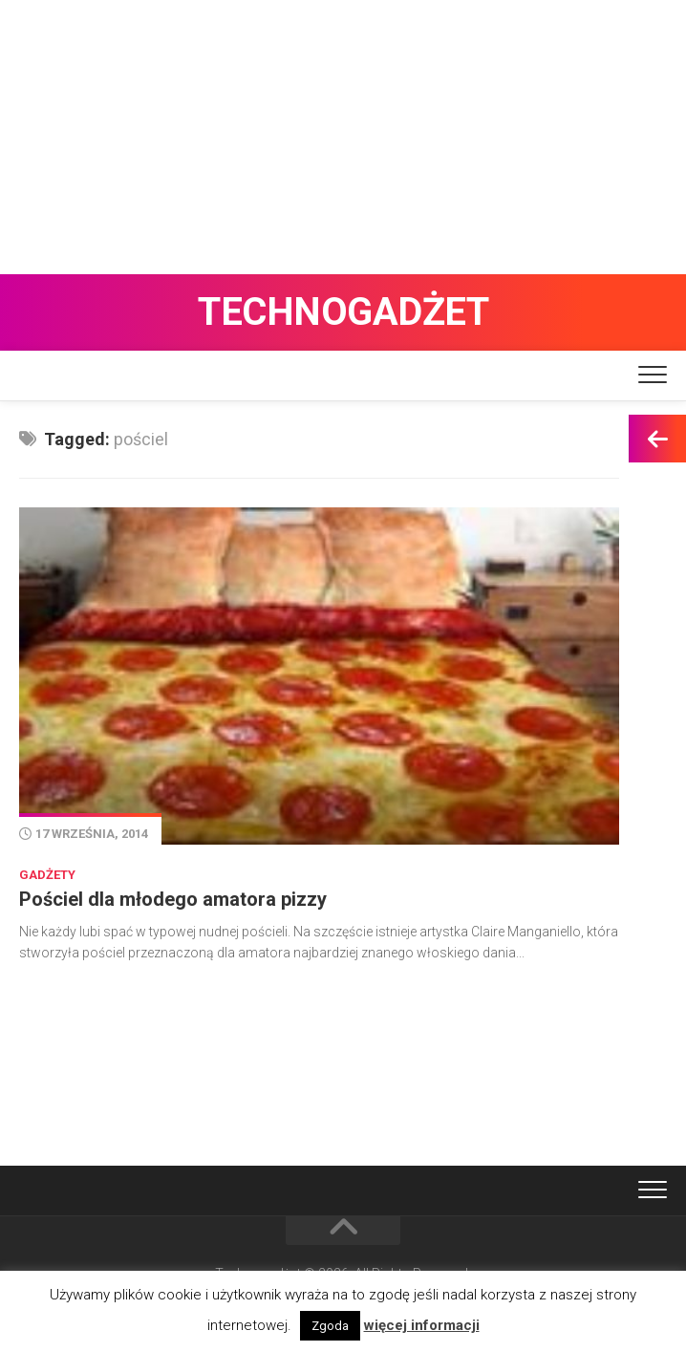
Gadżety (47, 875)
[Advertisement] (343, 134)
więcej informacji (422, 1325)
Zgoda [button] (330, 1326)
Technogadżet (343, 312)
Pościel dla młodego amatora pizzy (173, 899)
